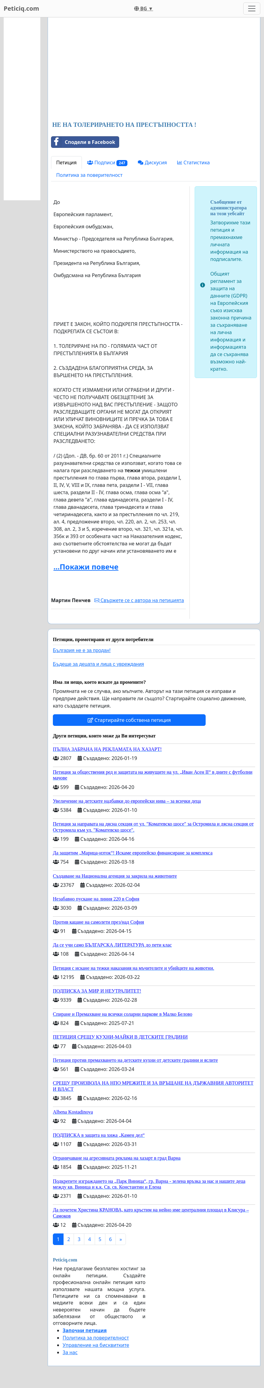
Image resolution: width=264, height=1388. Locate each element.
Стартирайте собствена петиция (129, 720)
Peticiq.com (21, 8)
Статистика (193, 162)
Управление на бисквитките (96, 1345)
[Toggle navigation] (251, 8)
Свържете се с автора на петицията (139, 600)
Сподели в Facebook (83, 142)
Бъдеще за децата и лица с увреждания (98, 664)
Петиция (66, 162)
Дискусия (152, 162)
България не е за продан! (82, 650)
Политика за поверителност (89, 175)
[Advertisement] (154, 69)
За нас (70, 1352)
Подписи (107, 162)
